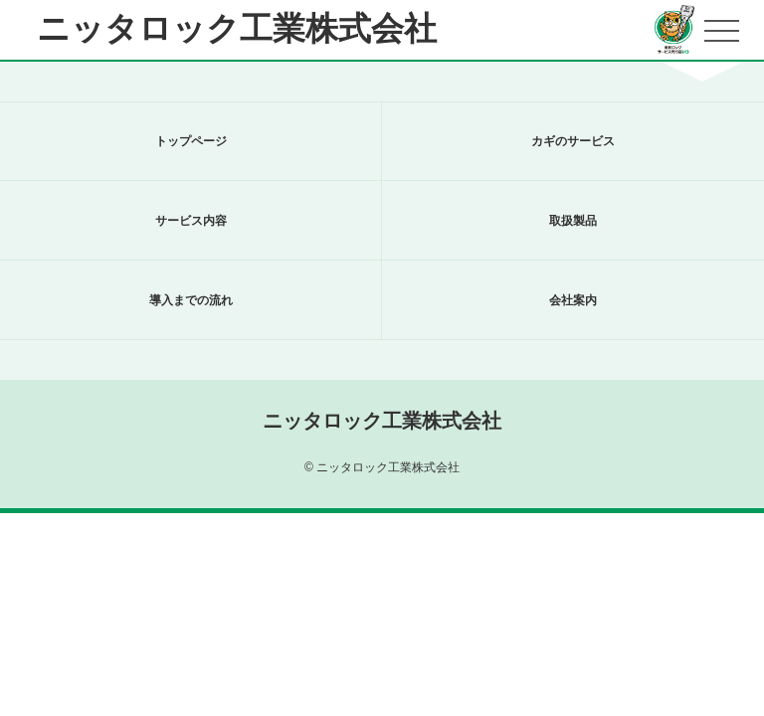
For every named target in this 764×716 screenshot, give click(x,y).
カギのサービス (573, 141)
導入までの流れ (191, 300)
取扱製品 (573, 221)
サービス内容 (191, 221)
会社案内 (573, 300)
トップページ (191, 141)
